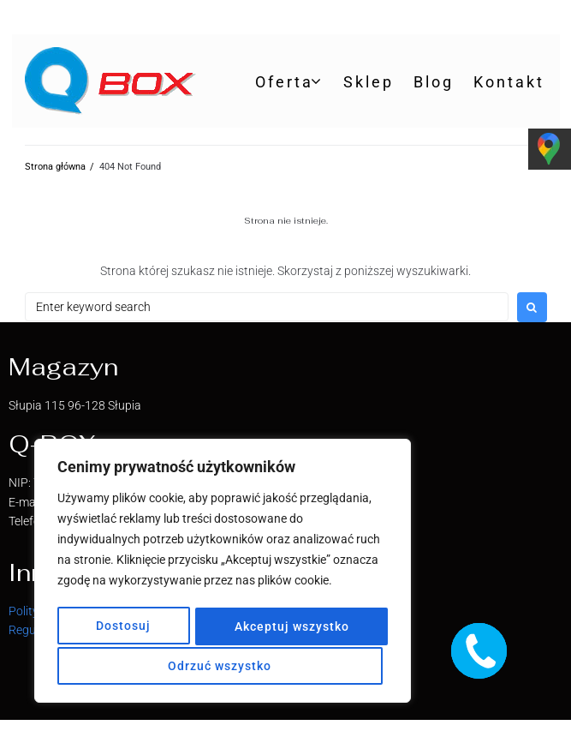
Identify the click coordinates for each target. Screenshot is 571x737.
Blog (433, 82)
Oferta (284, 82)
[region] (222, 573)
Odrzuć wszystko (290, 628)
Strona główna (55, 166)
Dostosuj (124, 628)
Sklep (368, 82)
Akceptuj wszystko (222, 666)
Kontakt (508, 82)
